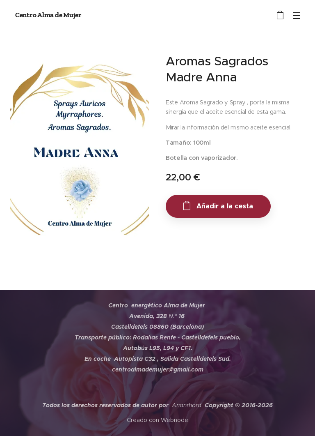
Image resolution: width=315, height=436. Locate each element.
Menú (296, 15)
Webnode (174, 420)
